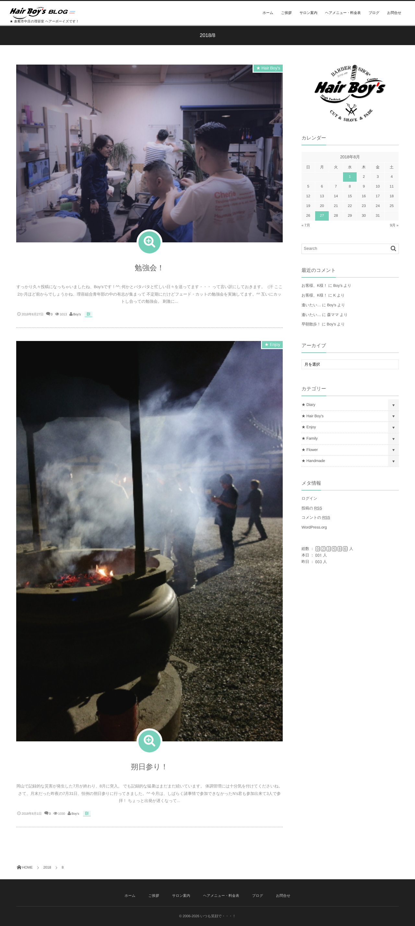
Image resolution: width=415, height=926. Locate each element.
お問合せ (394, 13)
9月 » (394, 225)
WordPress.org (314, 527)
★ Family (310, 438)
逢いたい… (311, 305)
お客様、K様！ (314, 285)
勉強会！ (149, 267)
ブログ (374, 13)
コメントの (316, 517)
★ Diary (308, 404)
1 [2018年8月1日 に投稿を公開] (350, 177)
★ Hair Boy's (268, 68)
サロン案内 (308, 13)
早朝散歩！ (311, 324)
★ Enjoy (272, 347)
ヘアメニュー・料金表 (343, 13)
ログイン (309, 498)
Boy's (77, 314)
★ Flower (310, 449)
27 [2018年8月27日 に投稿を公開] (322, 216)
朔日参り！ (149, 770)
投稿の (312, 508)
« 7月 (306, 225)
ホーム (268, 13)
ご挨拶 (286, 13)
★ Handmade (313, 460)
